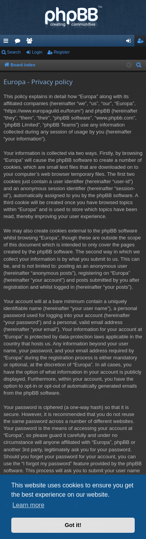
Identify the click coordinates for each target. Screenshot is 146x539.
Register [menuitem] (142, 42)
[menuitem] (138, 65)
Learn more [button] (28, 505)
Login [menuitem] (130, 42)
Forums (19, 42)
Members (30, 42)
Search (14, 52)
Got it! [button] (73, 525)
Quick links (7, 42)
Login (37, 52)
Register (62, 52)
